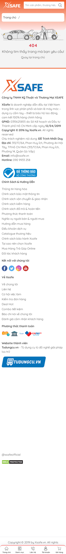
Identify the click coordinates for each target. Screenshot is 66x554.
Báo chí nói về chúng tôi (17, 314)
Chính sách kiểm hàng (16, 204)
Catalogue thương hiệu (16, 233)
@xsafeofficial (11, 454)
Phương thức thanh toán (17, 214)
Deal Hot (7, 304)
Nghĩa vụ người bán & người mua (23, 218)
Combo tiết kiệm (12, 309)
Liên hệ (6, 289)
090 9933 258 (21, 160)
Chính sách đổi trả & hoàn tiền (21, 209)
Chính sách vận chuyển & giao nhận (25, 199)
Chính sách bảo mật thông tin (21, 194)
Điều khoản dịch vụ (14, 228)
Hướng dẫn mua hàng (16, 223)
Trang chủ (9, 17)
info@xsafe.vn (20, 155)
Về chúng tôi (10, 284)
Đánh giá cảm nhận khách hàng (22, 319)
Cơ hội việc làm (11, 294)
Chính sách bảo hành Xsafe (19, 238)
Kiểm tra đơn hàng (14, 299)
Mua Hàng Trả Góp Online (18, 248)
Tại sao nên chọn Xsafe (17, 243)
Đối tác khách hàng (14, 253)
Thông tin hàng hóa (14, 189)
